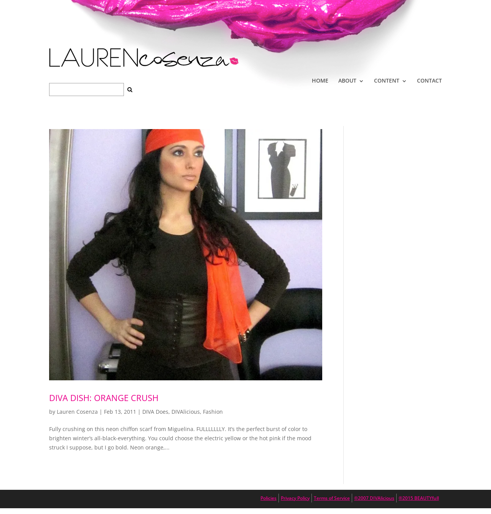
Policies (268, 498)
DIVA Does (155, 411)
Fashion (213, 411)
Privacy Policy (295, 498)
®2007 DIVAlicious (374, 498)
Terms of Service (332, 498)
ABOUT (347, 80)
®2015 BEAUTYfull (419, 498)
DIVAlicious (185, 411)
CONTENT (386, 80)
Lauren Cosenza (77, 411)
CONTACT (429, 80)
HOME (320, 80)
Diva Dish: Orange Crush (103, 397)
